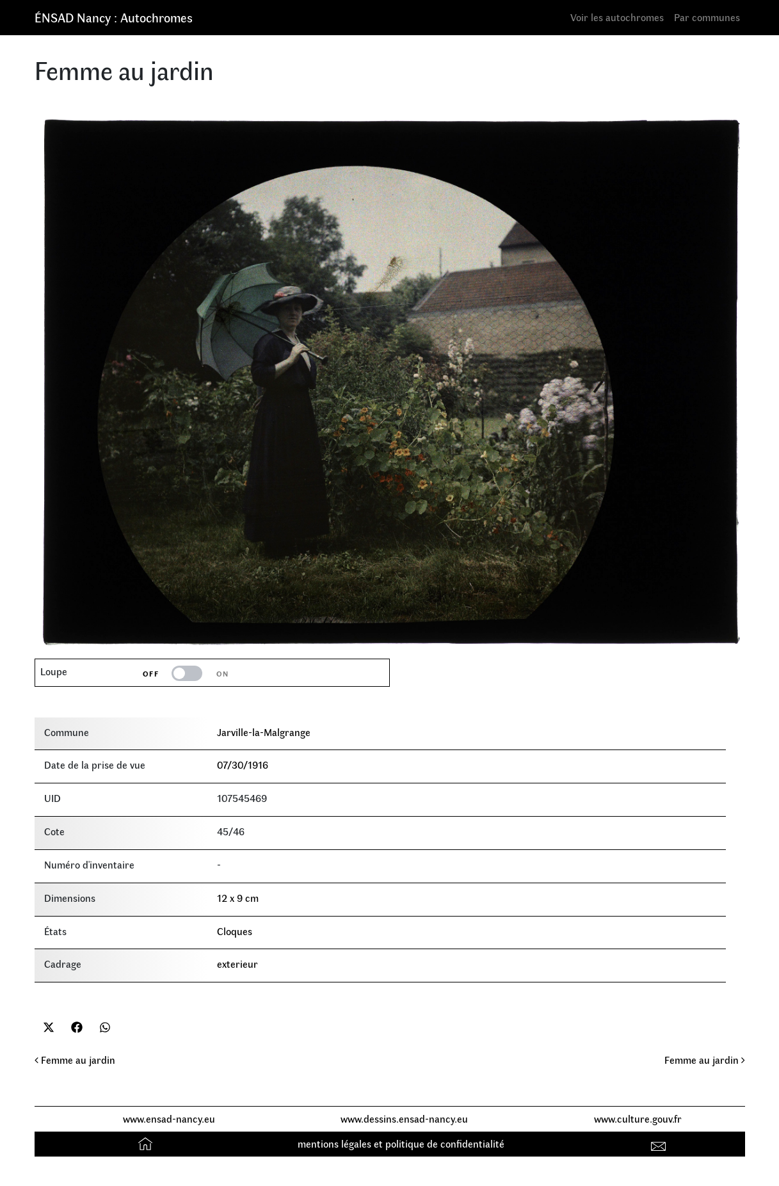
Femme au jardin (75, 1059)
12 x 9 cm (238, 897)
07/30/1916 (242, 764)
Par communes (707, 17)
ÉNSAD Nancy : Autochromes (114, 17)
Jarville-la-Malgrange (263, 732)
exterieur (237, 963)
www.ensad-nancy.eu (169, 1118)
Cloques (234, 931)
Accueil (147, 1143)
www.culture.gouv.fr (638, 1118)
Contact (659, 1143)
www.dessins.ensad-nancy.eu (404, 1118)
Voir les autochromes (617, 17)
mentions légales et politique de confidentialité (401, 1143)
